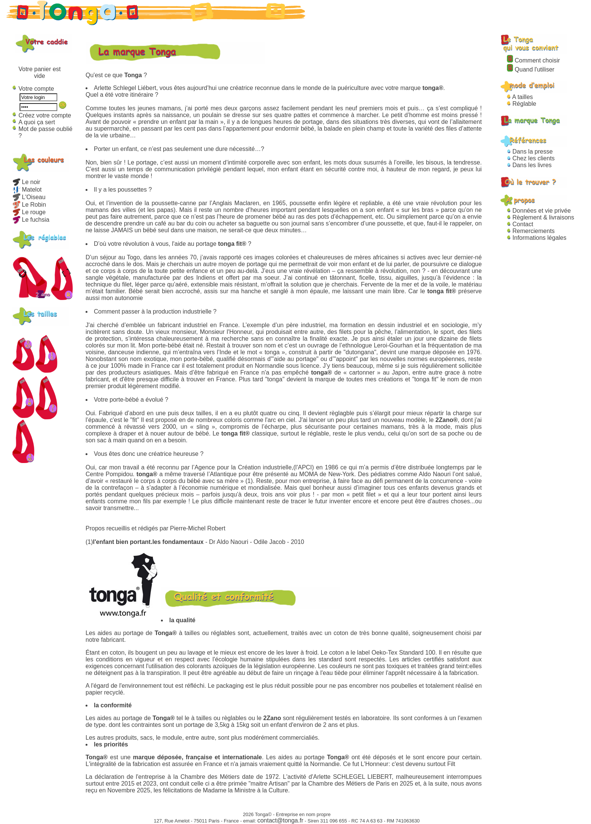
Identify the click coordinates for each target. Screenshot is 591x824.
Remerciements (530, 231)
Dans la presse (530, 151)
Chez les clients (531, 158)
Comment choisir (533, 60)
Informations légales (537, 238)
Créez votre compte (44, 115)
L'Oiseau (29, 197)
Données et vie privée (539, 210)
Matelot (26, 189)
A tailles (520, 97)
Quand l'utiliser (530, 69)
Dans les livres (529, 165)
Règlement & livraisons (540, 217)
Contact (520, 224)
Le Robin (29, 204)
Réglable (521, 104)
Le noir (26, 182)
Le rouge (29, 212)
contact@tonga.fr (280, 820)
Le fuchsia (30, 219)
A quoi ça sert (36, 122)
